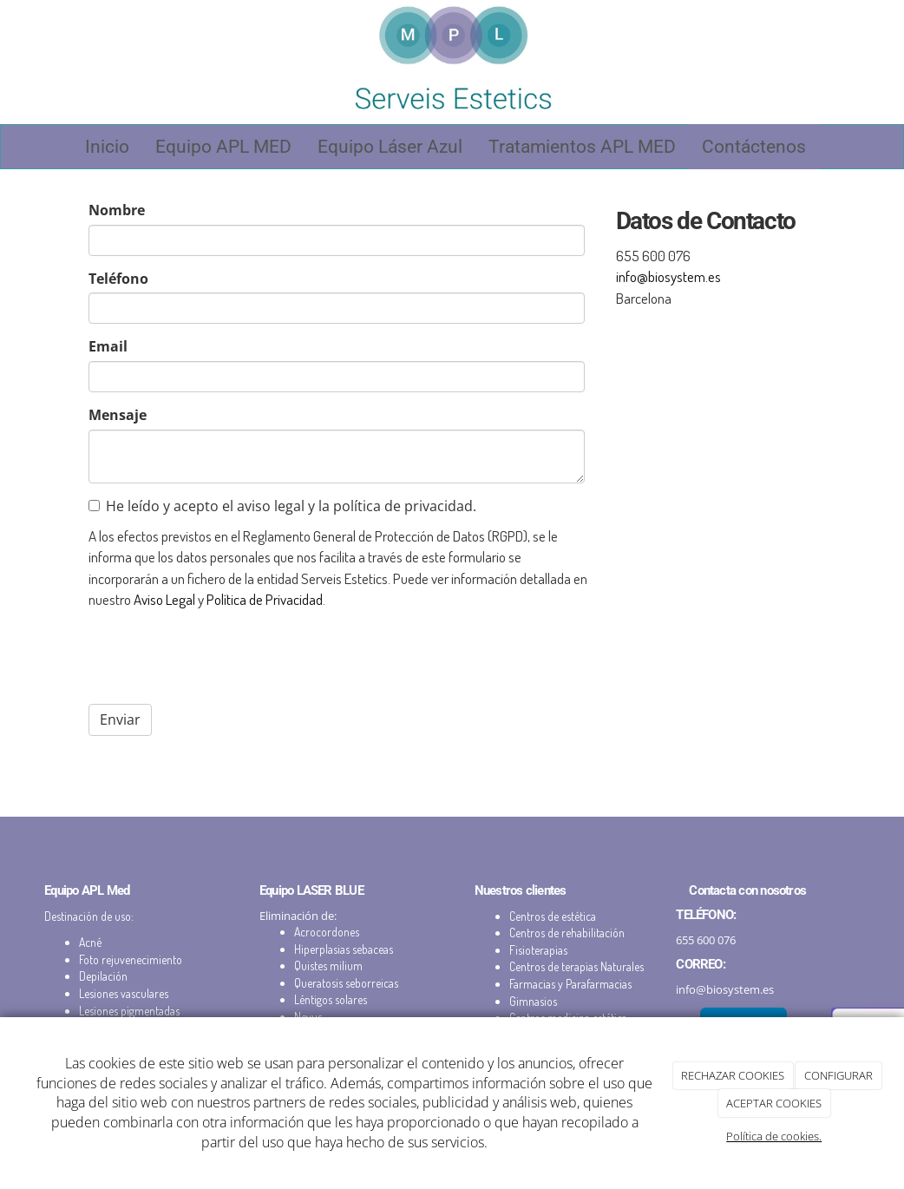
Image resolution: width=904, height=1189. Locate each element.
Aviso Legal (164, 598)
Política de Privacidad (264, 598)
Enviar (120, 719)
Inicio (107, 146)
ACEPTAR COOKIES (774, 1103)
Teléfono (118, 278)
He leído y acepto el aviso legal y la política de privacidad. (282, 506)
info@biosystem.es (668, 276)
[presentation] (220, 657)
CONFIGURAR (838, 1075)
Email (108, 346)
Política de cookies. (774, 1136)
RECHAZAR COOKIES (732, 1075)
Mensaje (117, 414)
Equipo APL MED (223, 146)
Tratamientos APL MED (582, 146)
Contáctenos (754, 146)
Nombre (116, 210)
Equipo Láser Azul (390, 146)
